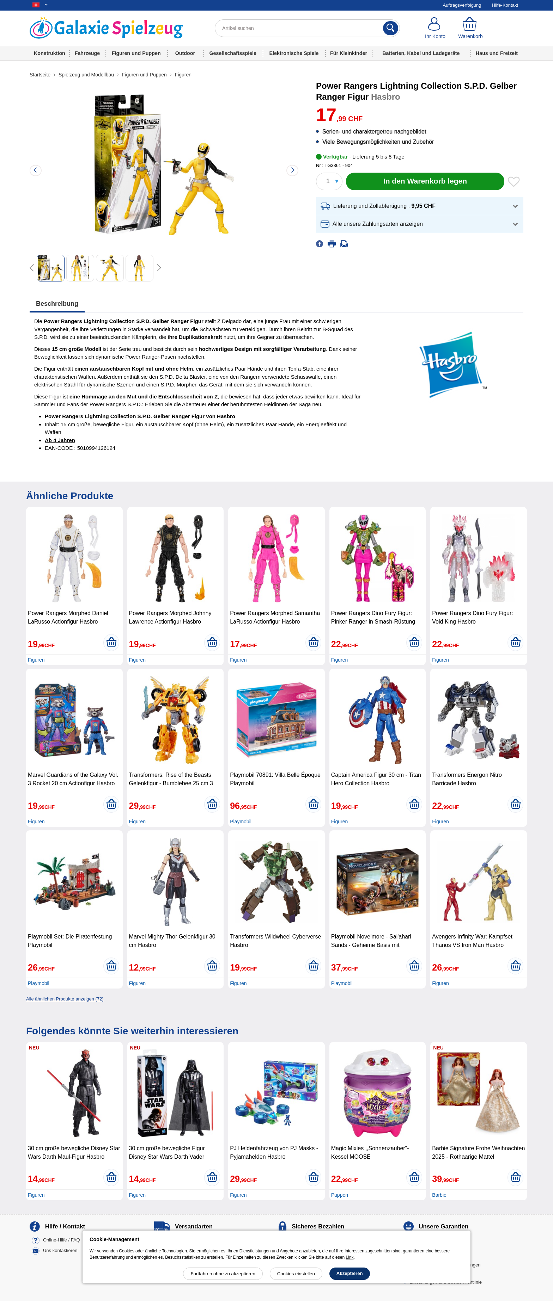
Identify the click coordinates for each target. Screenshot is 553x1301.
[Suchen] (390, 28)
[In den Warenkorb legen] (425, 181)
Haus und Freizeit (497, 53)
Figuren (183, 75)
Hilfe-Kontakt (505, 5)
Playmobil (240, 821)
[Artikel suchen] (307, 28)
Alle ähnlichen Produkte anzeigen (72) (65, 999)
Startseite (41, 75)
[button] (419, 206)
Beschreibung (57, 303)
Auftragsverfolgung (462, 5)
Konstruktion (49, 53)
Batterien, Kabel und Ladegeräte (421, 53)
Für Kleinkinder (348, 53)
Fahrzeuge (87, 53)
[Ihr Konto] (435, 28)
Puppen (339, 1195)
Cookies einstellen (296, 1273)
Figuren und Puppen (136, 53)
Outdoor (185, 53)
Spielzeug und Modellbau (86, 75)
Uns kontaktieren (60, 1250)
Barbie (439, 1195)
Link (349, 1257)
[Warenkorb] (470, 28)
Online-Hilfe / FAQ (61, 1240)
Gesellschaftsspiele (232, 53)
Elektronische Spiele (294, 53)
